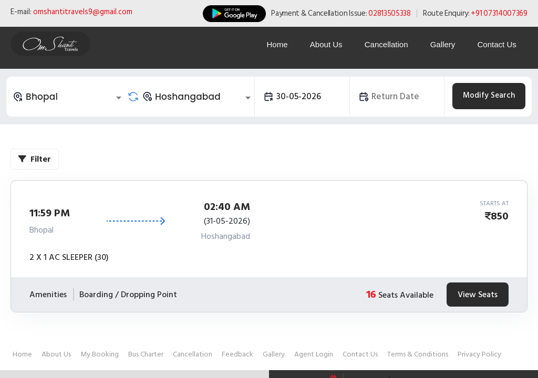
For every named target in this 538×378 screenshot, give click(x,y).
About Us (323, 44)
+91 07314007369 (499, 13)
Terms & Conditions (417, 354)
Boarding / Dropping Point (128, 294)
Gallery (441, 44)
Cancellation (384, 44)
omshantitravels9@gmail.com (82, 11)
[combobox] (69, 96)
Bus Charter (145, 354)
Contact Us (496, 44)
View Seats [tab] (478, 294)
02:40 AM (227, 207)
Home (273, 44)
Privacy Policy (479, 354)
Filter (34, 159)
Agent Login (313, 354)
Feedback (237, 354)
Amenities (48, 294)
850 (500, 216)
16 (371, 294)
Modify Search (489, 95)
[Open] (118, 97)
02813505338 (389, 13)
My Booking (99, 354)
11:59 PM (49, 213)
